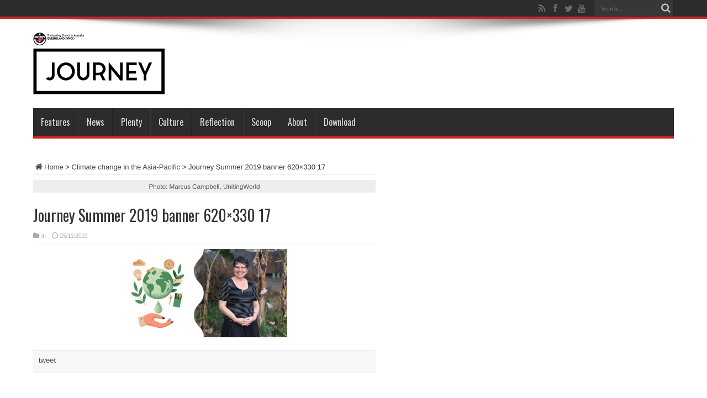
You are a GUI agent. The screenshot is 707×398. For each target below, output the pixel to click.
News (95, 122)
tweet (47, 360)
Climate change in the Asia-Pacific (126, 167)
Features (55, 122)
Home (48, 167)
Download (340, 122)
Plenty (131, 122)
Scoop (261, 122)
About (297, 122)
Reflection (217, 122)
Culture (171, 122)
